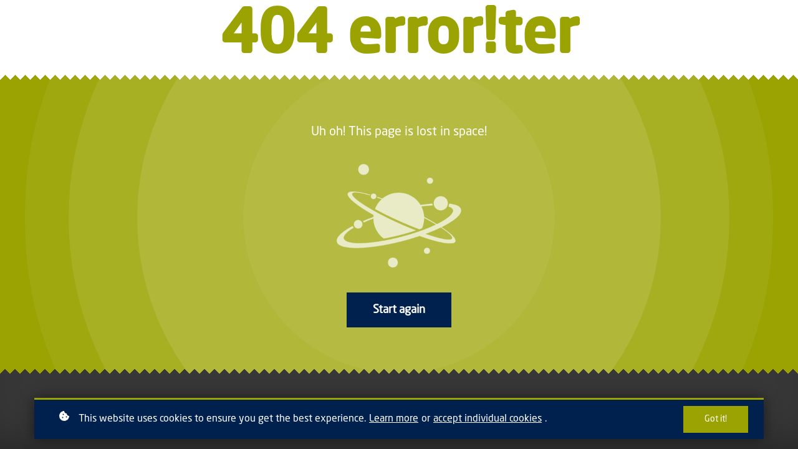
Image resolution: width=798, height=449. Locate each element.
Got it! (715, 419)
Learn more (393, 419)
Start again (399, 310)
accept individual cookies (487, 419)
